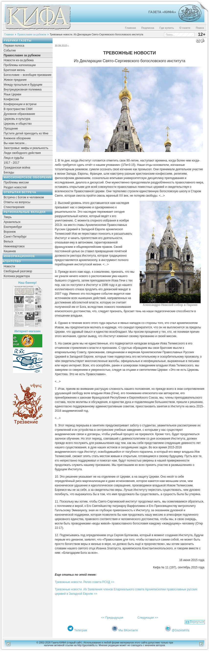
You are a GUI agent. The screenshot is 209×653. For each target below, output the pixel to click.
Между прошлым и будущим (23, 84)
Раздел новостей (15, 187)
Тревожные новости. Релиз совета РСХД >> (84, 582)
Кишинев (10, 251)
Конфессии (11, 99)
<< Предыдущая (112, 617)
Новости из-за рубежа (18, 60)
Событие (10, 50)
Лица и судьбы (14, 158)
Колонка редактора (17, 276)
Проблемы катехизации (20, 65)
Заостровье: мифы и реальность (26, 148)
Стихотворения (14, 207)
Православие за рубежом (31, 34)
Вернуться (197, 621)
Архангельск (12, 222)
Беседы (9, 172)
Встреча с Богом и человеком (24, 197)
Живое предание (15, 79)
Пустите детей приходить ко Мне (26, 133)
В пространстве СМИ (18, 109)
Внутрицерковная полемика (23, 89)
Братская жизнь (14, 70)
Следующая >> (147, 617)
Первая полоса (14, 45)
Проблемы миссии (16, 182)
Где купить (167, 27)
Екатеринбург (13, 227)
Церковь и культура (17, 119)
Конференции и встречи (20, 104)
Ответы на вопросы (17, 202)
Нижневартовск (14, 246)
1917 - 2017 (11, 162)
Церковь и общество (18, 123)
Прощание (11, 128)
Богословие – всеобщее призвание (27, 75)
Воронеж (10, 231)
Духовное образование (19, 114)
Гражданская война (17, 167)
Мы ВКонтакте (128, 630)
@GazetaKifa (180, 630)
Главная (130, 27)
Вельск (8, 241)
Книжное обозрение (17, 138)
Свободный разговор (18, 271)
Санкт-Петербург (15, 236)
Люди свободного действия (22, 153)
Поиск (200, 27)
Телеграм (80, 630)
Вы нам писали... (15, 143)
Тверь (8, 217)
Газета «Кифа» (162, 12)
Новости (9, 266)
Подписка (147, 27)
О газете (184, 27)
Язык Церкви (12, 94)
